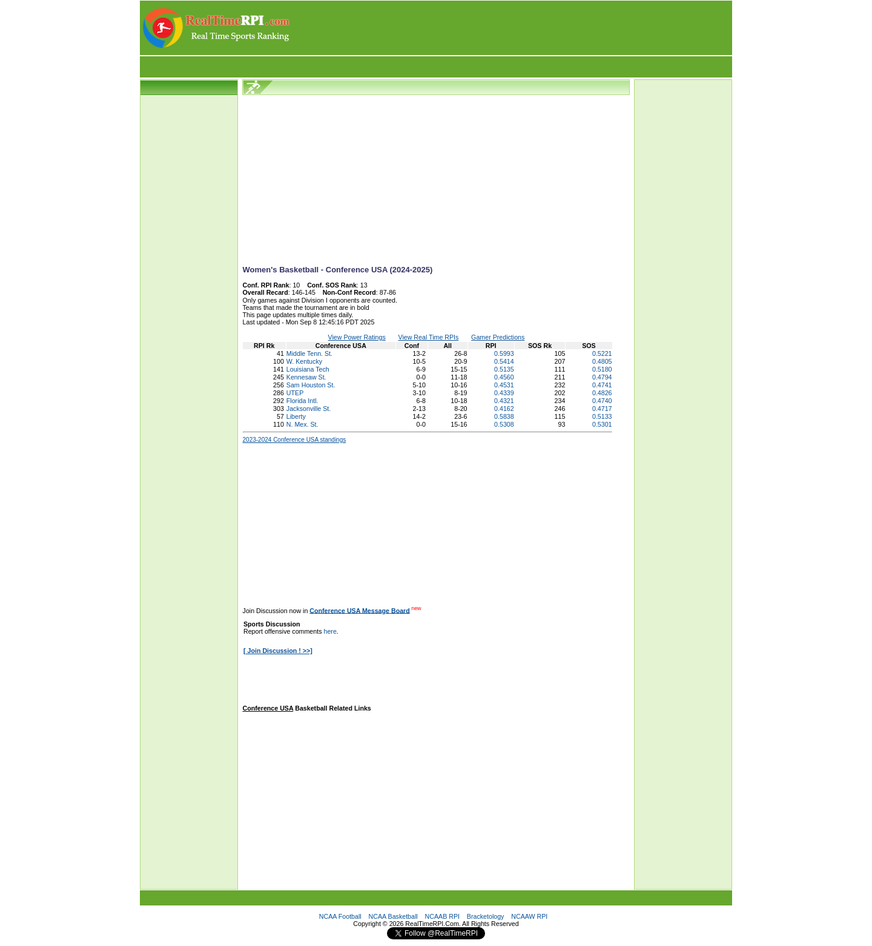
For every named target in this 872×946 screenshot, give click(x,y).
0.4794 (602, 377)
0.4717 (602, 408)
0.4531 (504, 385)
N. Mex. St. (302, 424)
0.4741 (602, 385)
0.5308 (504, 424)
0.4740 (602, 400)
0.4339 (504, 392)
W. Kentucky (304, 361)
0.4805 (602, 361)
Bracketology (485, 916)
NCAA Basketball (393, 916)
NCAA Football (340, 916)
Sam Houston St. (310, 385)
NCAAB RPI (442, 916)
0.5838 (504, 416)
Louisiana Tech (307, 369)
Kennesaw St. (306, 377)
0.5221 (602, 353)
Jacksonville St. (308, 408)
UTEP (294, 392)
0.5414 (504, 361)
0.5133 (602, 416)
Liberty (296, 416)
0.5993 (504, 353)
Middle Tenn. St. (309, 353)
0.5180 (602, 369)
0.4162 (504, 408)
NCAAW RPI (529, 916)
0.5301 (602, 424)
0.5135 (504, 369)
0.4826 (602, 392)
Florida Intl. (302, 400)
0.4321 (504, 400)
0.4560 (504, 377)
